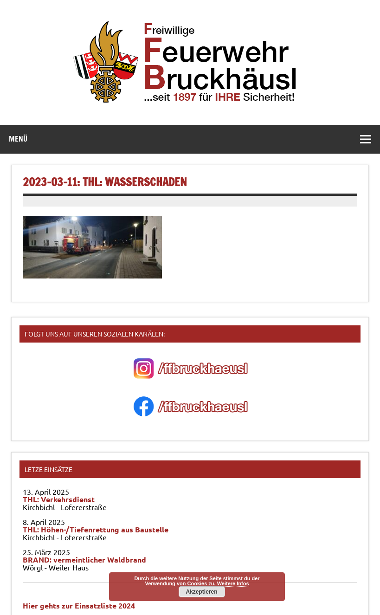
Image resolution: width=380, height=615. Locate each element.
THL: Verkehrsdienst (59, 499)
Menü (18, 139)
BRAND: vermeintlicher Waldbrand (84, 559)
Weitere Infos (233, 583)
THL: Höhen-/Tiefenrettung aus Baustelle (95, 529)
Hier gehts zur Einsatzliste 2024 (79, 605)
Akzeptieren (201, 592)
